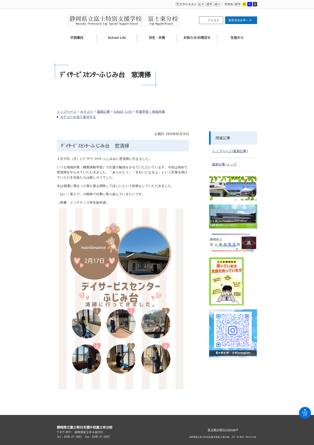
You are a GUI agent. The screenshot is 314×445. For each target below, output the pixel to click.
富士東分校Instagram (223, 429)
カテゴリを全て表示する (78, 116)
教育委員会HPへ (240, 20)
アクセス (213, 20)
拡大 (201, 4)
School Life (123, 111)
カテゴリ (86, 111)
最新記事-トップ (224, 164)
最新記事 (103, 111)
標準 (209, 4)
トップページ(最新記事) (230, 151)
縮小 (217, 4)
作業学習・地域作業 (150, 111)
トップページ (66, 111)
